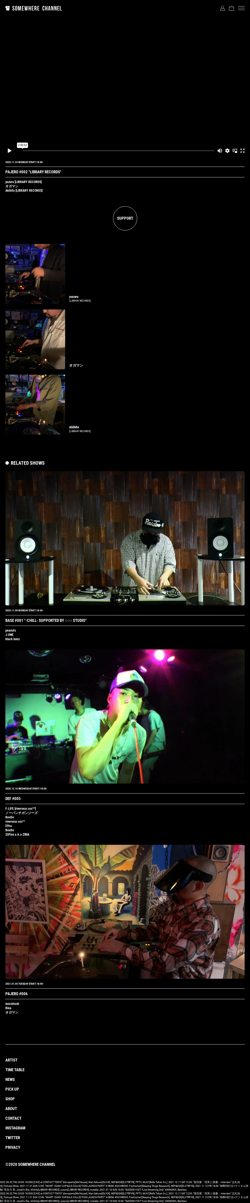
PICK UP (12, 1089)
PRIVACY (12, 1147)
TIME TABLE (14, 1069)
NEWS (10, 1079)
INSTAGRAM (15, 1128)
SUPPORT (125, 218)
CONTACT (13, 1118)
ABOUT (11, 1108)
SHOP (10, 1099)
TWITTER (12, 1137)
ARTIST (11, 1060)
